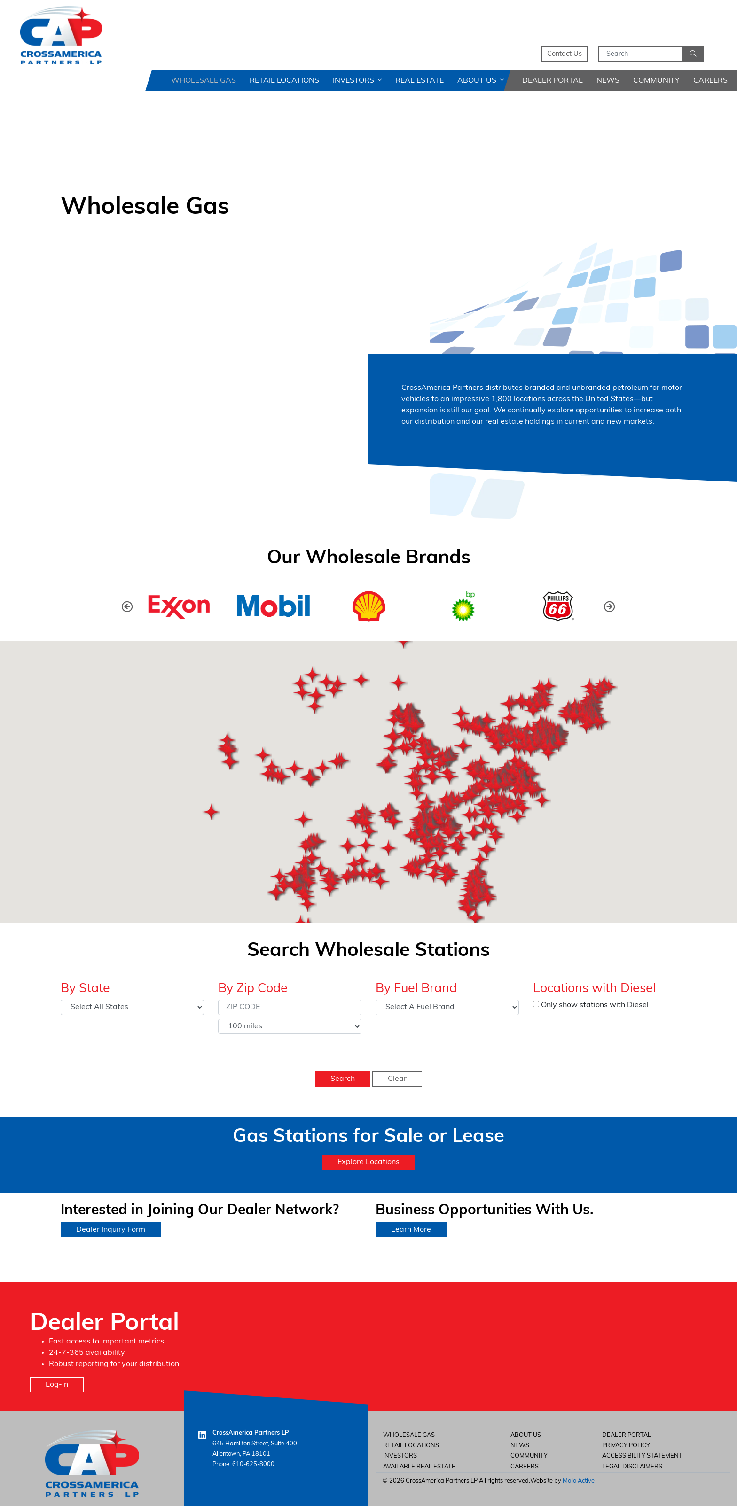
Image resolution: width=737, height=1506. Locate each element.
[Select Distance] (289, 1026)
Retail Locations (284, 81)
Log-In (57, 1385)
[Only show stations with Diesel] (536, 1004)
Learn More (411, 1230)
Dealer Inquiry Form (110, 1230)
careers (524, 1467)
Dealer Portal (552, 81)
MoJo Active (579, 1481)
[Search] (640, 54)
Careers (710, 81)
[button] (609, 606)
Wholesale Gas (203, 81)
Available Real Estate (419, 1467)
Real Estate (419, 81)
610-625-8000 (253, 1464)
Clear (397, 1079)
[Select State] (132, 1007)
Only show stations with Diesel (591, 1005)
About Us (480, 80)
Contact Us (564, 54)
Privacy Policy (626, 1446)
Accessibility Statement (642, 1456)
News (607, 81)
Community (656, 81)
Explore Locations (368, 1162)
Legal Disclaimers (632, 1467)
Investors (357, 80)
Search (342, 1079)
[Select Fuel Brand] (447, 1007)
